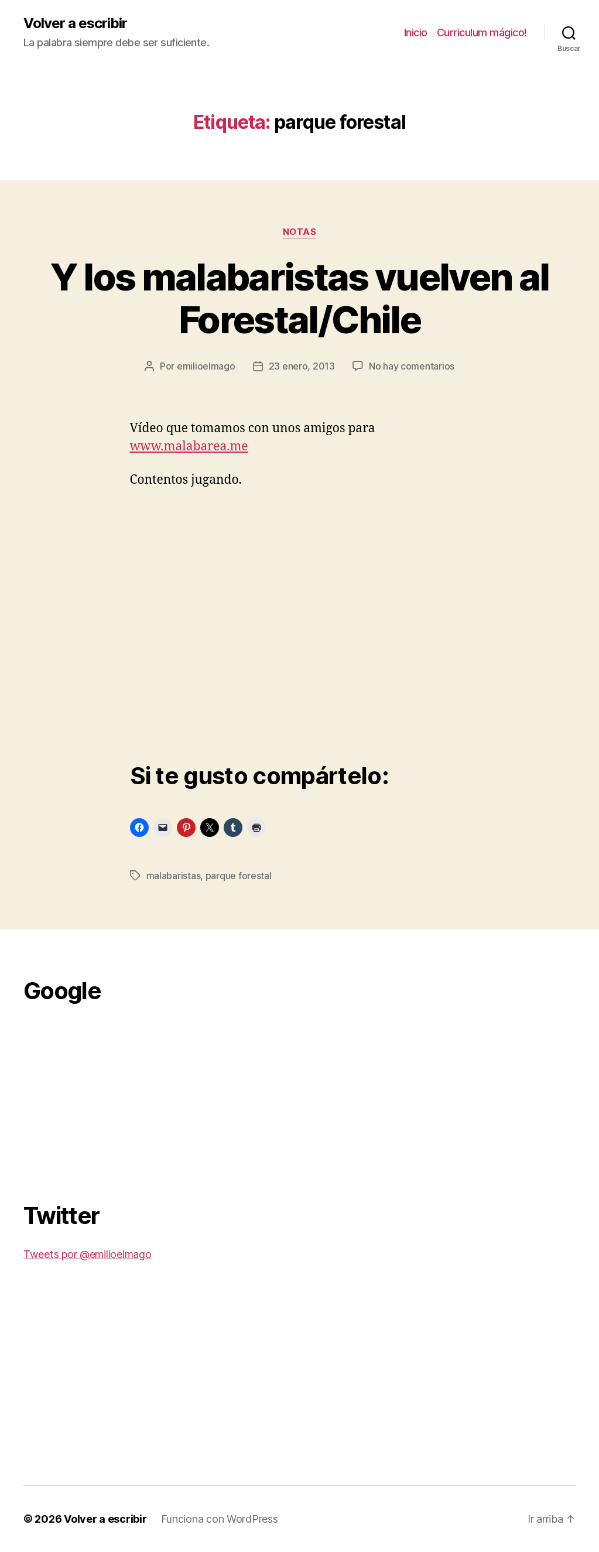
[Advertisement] (111, 1096)
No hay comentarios (411, 366)
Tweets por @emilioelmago (87, 1254)
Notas (300, 232)
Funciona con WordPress (219, 1519)
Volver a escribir (75, 23)
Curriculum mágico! (482, 32)
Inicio (415, 32)
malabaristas (173, 875)
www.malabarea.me (189, 446)
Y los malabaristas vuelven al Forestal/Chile (299, 298)
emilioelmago (206, 366)
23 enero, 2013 (302, 366)
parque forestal (239, 875)
